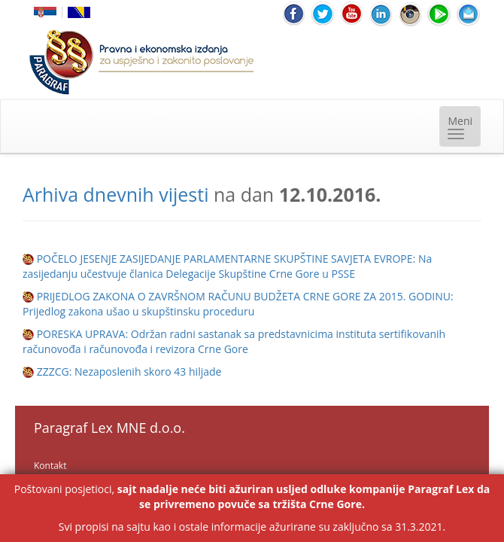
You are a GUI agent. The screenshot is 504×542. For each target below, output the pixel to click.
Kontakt (50, 465)
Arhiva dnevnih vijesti (115, 194)
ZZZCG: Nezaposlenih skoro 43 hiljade (129, 371)
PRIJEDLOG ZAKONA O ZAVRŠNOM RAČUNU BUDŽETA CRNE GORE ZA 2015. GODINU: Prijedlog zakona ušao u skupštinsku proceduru (238, 303)
